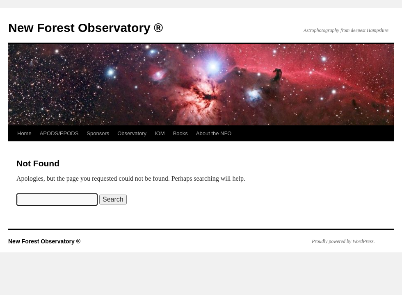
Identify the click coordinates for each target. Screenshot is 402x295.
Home (24, 133)
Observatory (131, 133)
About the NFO (214, 133)
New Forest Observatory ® (85, 27)
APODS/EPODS (59, 133)
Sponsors (98, 133)
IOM (160, 133)
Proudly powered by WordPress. (343, 241)
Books (180, 133)
